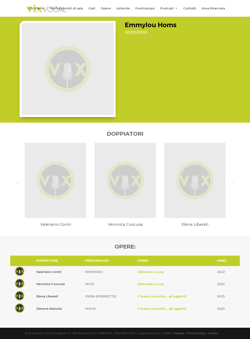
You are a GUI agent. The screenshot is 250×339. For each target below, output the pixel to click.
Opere (106, 8)
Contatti (189, 8)
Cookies (179, 333)
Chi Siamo (36, 8)
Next (232, 183)
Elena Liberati (47, 296)
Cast (91, 8)
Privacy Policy (196, 333)
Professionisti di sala (66, 8)
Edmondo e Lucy (151, 272)
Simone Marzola (49, 309)
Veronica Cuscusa (50, 284)
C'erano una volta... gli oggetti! (162, 296)
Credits (213, 333)
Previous (17, 183)
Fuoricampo (145, 8)
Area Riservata (213, 8)
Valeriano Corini (48, 272)
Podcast (167, 8)
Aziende (123, 8)
